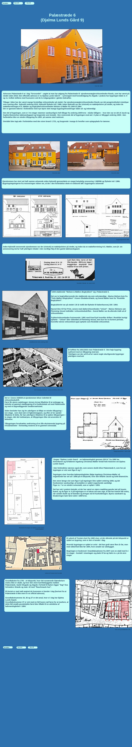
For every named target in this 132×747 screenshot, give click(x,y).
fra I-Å (29, 3)
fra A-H (16, 3)
